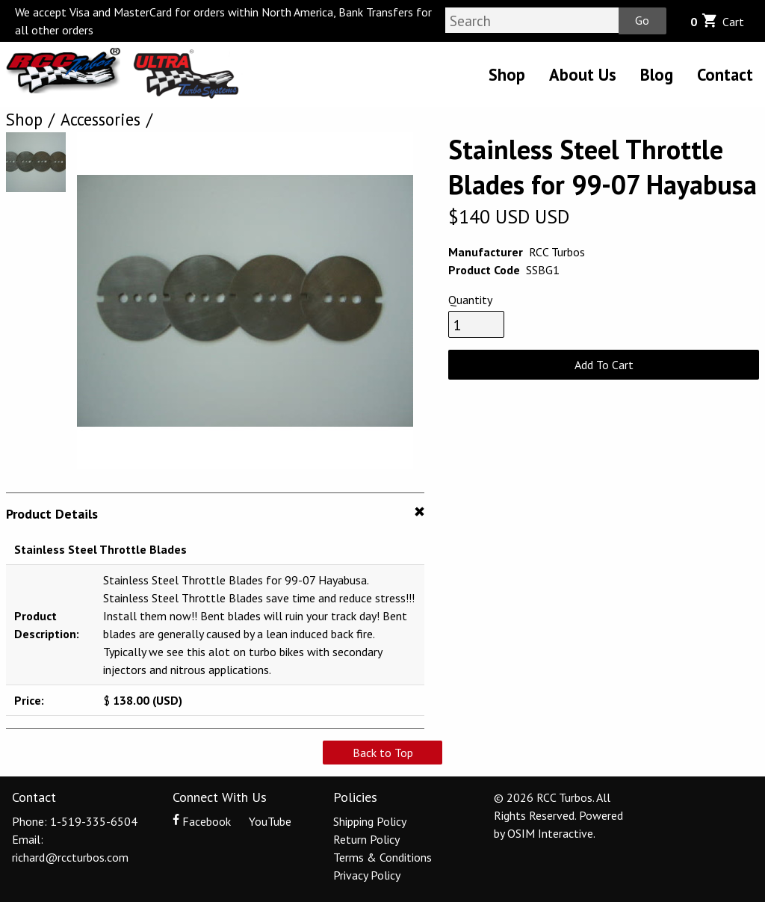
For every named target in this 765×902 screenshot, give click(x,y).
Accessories (100, 119)
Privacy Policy (366, 875)
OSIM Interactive (550, 833)
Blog (656, 74)
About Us (582, 74)
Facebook (203, 821)
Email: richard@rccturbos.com (70, 848)
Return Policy (366, 839)
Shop (507, 74)
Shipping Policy (369, 821)
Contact (725, 74)
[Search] (532, 20)
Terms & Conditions (382, 857)
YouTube (262, 821)
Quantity (470, 299)
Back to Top (383, 752)
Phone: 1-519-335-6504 (74, 821)
